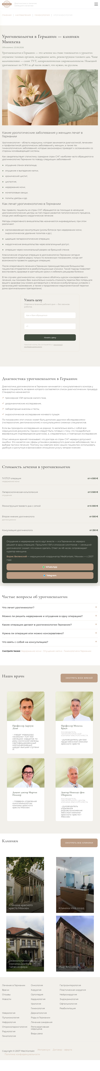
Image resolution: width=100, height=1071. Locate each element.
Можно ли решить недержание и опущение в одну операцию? (42, 616)
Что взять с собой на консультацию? (25, 642)
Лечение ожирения (41, 1022)
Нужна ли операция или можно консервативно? (33, 633)
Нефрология (9, 1022)
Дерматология (39, 1013)
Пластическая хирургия (73, 990)
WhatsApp (51, 567)
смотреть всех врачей (79, 678)
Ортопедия (37, 994)
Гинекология (38, 1008)
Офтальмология (68, 1004)
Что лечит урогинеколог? (18, 607)
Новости (6, 999)
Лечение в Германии (13, 985)
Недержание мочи (31, 651)
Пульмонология (10, 1018)
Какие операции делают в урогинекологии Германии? (37, 624)
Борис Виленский (17, 556)
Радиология (8, 1031)
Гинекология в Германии (77, 651)
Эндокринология (69, 999)
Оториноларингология (14, 1027)
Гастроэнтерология (70, 985)
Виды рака (37, 1033)
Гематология (9, 1036)
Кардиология (38, 999)
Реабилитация (68, 1008)
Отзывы (6, 994)
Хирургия (36, 990)
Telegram (51, 575)
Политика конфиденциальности (22, 1054)
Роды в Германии (40, 1018)
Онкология (37, 985)
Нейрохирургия (68, 994)
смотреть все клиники (79, 843)
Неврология (8, 1013)
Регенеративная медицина (40, 1028)
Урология (36, 1004)
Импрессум (44, 1050)
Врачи (5, 990)
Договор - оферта (62, 1050)
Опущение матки (52, 651)
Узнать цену (50, 337)
